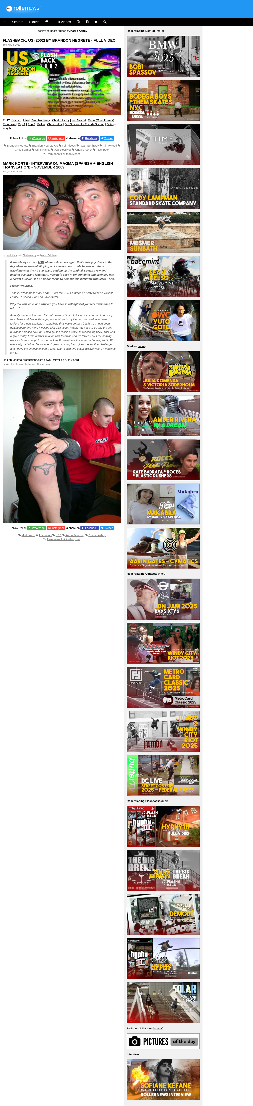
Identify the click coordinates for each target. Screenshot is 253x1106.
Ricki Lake (9, 124)
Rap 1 (21, 124)
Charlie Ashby (60, 120)
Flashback (102, 149)
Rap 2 (31, 124)
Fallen (41, 124)
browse (157, 1028)
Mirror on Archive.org (66, 359)
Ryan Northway (40, 120)
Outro (110, 124)
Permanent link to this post (63, 153)
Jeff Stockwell (62, 149)
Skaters (17, 22)
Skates (34, 22)
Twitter (108, 138)
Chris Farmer (23, 149)
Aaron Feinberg (49, 255)
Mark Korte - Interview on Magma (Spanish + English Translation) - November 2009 (58, 165)
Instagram (57, 138)
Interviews (45, 535)
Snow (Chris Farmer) (101, 120)
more (160, 30)
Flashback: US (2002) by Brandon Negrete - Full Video (59, 40)
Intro (26, 120)
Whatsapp (38, 138)
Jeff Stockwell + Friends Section (84, 124)
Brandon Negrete (17, 145)
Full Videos (62, 22)
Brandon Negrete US (45, 145)
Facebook (91, 138)
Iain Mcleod (79, 120)
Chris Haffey (54, 124)
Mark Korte (12, 255)
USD (41, 262)
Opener (16, 120)
